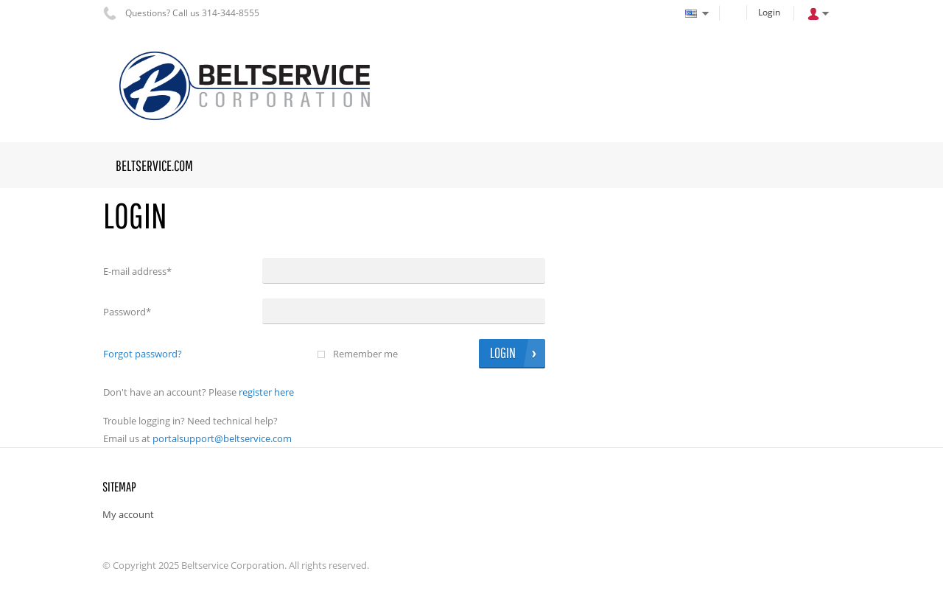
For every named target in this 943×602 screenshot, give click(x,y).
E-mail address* (137, 271)
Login (769, 12)
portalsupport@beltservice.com (222, 438)
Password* (127, 311)
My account (128, 514)
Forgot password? (142, 353)
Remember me (365, 353)
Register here (266, 392)
